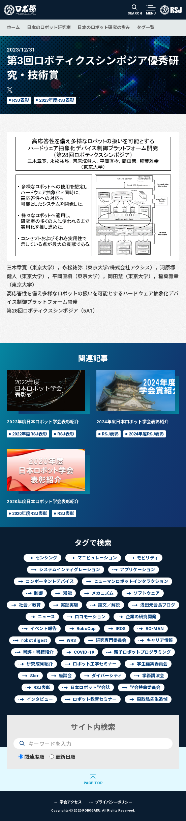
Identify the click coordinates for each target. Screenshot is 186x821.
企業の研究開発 (141, 617)
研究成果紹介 (40, 664)
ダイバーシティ (107, 676)
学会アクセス (71, 802)
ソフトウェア (146, 593)
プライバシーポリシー (113, 802)
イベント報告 (43, 628)
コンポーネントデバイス (50, 581)
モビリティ (147, 558)
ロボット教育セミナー (95, 699)
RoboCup (86, 628)
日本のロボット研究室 (49, 27)
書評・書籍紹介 (38, 652)
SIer (34, 676)
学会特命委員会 (145, 687)
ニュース (46, 617)
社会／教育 (30, 605)
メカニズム (103, 593)
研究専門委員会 (111, 640)
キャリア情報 (160, 640)
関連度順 (31, 756)
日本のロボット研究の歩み (104, 27)
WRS (71, 640)
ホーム (13, 27)
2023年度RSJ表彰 (56, 100)
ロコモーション (90, 617)
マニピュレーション (97, 558)
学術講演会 (153, 676)
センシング (46, 558)
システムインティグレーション (69, 569)
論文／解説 (109, 605)
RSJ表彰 (20, 100)
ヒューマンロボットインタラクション (131, 581)
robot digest (34, 640)
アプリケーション (137, 569)
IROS (120, 628)
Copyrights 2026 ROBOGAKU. (93, 810)
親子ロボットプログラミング (142, 652)
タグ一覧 (145, 27)
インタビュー (40, 699)
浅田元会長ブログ (157, 605)
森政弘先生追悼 (152, 699)
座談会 (65, 676)
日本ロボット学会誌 (90, 687)
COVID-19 (84, 652)
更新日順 (62, 756)
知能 (67, 593)
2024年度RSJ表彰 (146, 434)
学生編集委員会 (152, 664)
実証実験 (69, 605)
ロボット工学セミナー (95, 664)
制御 (38, 593)
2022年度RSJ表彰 (29, 434)
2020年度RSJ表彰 (29, 513)
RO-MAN (155, 628)
